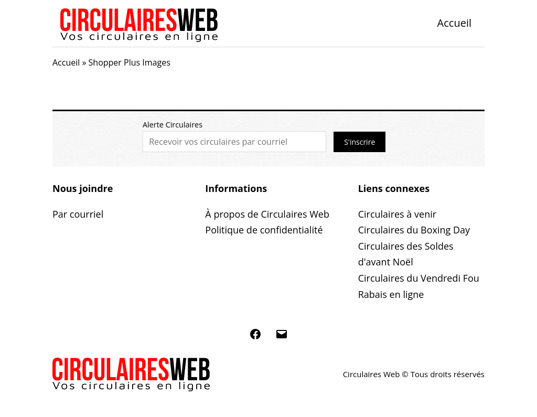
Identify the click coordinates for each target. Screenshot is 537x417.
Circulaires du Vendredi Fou (418, 278)
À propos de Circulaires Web (267, 214)
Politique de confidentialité (264, 229)
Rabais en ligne (391, 294)
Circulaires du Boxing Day (414, 229)
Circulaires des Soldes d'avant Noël (406, 254)
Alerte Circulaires (172, 125)
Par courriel (77, 214)
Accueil (454, 23)
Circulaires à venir (397, 214)
